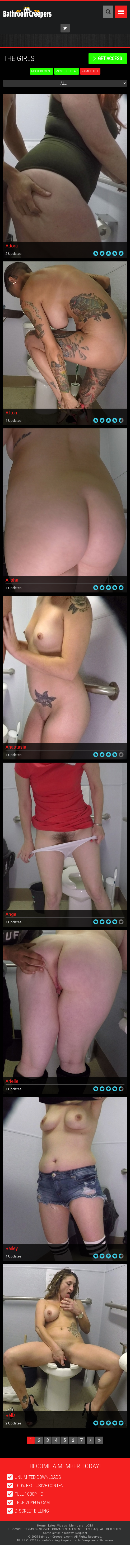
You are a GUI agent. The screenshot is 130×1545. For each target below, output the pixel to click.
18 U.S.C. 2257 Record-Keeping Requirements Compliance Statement (65, 1540)
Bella (11, 1415)
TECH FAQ (91, 1529)
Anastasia (16, 747)
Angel (11, 914)
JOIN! (89, 1525)
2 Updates (13, 254)
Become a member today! (65, 1466)
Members (76, 1525)
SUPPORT (15, 1529)
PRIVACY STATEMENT (67, 1529)
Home (41, 1525)
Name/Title (90, 71)
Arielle (12, 1081)
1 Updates (13, 421)
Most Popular (66, 71)
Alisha (12, 580)
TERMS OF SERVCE (37, 1529)
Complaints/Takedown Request (65, 1533)
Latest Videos (57, 1525)
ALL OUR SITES (110, 1529)
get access (110, 58)
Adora (12, 245)
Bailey (12, 1248)
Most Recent (41, 71)
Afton (11, 412)
